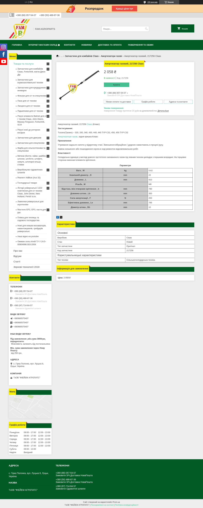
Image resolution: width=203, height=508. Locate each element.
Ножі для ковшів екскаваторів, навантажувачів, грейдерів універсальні (31, 228)
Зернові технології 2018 (26, 267)
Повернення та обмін (140, 45)
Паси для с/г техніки (27, 101)
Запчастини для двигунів (29, 138)
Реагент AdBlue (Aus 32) (29, 177)
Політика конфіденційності (126, 505)
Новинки (86, 45)
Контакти (69, 45)
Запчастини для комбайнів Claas (82, 56)
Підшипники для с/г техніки (30, 111)
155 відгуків (152, 2)
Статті (16, 261)
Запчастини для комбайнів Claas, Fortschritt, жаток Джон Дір (31, 72)
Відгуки (17, 256)
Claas (89, 124)
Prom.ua (116, 502)
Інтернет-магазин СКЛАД (42, 45)
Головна (17, 45)
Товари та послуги (23, 63)
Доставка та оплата (110, 45)
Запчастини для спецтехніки (30, 143)
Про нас (17, 250)
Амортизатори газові (111, 56)
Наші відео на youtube (28, 236)
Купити (116, 85)
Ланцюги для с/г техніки (28, 106)
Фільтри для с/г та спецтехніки (31, 96)
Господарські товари (27, 183)
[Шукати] (146, 29)
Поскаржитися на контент (102, 505)
